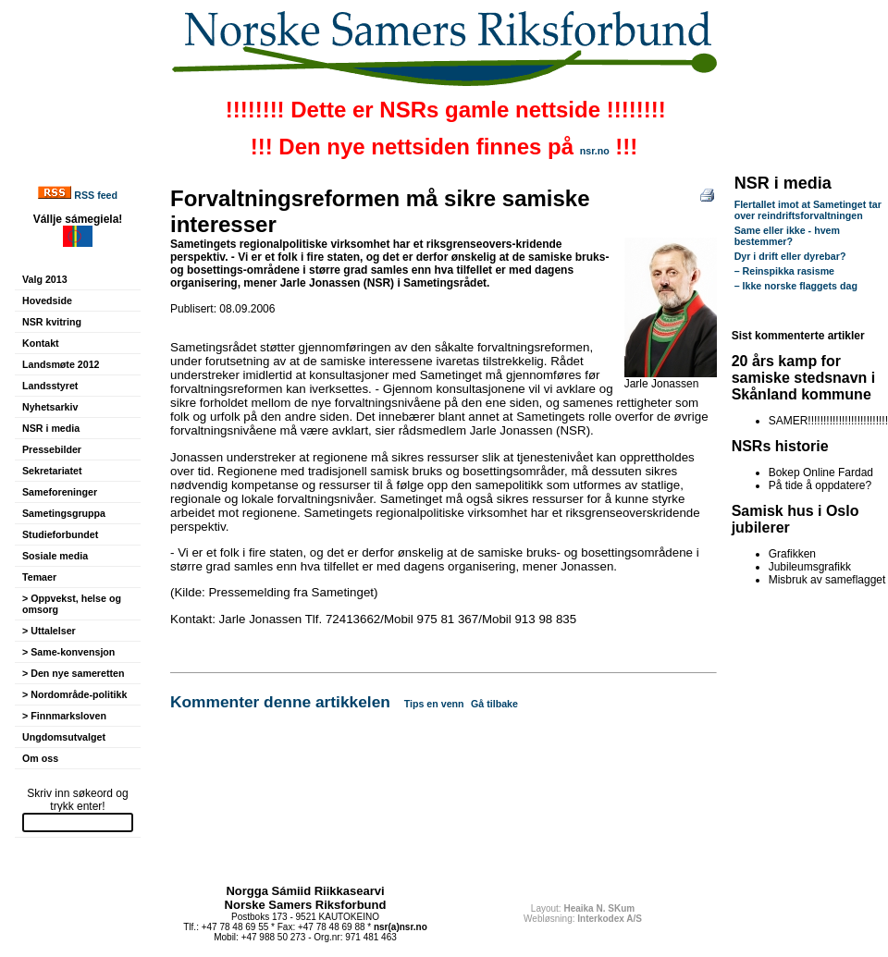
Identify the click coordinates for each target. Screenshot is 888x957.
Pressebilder (51, 449)
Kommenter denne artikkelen (280, 702)
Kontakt (40, 343)
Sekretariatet (52, 470)
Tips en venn (434, 703)
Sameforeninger (59, 491)
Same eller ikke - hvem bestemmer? (787, 236)
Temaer (39, 577)
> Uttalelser (49, 630)
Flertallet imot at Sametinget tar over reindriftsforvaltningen (808, 210)
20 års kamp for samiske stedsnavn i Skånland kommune (804, 377)
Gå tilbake (494, 703)
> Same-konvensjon (68, 651)
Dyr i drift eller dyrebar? (790, 256)
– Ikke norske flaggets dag (795, 285)
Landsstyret (50, 385)
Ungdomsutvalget (63, 736)
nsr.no (595, 150)
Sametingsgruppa (63, 513)
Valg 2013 (45, 279)
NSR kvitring (51, 321)
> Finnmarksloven (64, 715)
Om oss (40, 758)
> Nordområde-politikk (74, 694)
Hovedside (47, 300)
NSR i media (51, 428)
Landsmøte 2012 (61, 364)
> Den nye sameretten (73, 673)
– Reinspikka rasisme (784, 270)
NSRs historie (780, 446)
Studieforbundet (60, 534)
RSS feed (95, 195)
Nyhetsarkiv (50, 406)
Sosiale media (55, 555)
